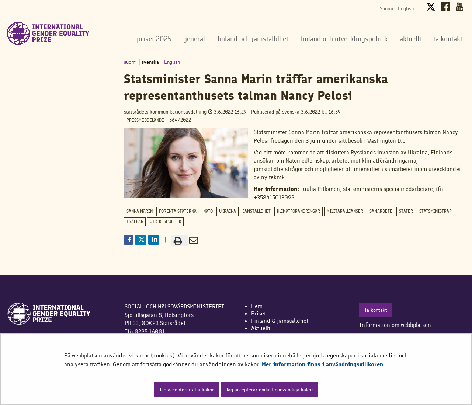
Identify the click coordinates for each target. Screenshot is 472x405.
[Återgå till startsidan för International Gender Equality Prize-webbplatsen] (48, 33)
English (406, 8)
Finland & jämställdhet (279, 321)
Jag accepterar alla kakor (186, 389)
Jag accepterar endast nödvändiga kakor (269, 389)
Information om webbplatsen (395, 325)
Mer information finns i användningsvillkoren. (323, 364)
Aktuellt (260, 328)
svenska (151, 62)
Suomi (386, 8)
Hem (257, 306)
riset (260, 313)
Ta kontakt (375, 310)
